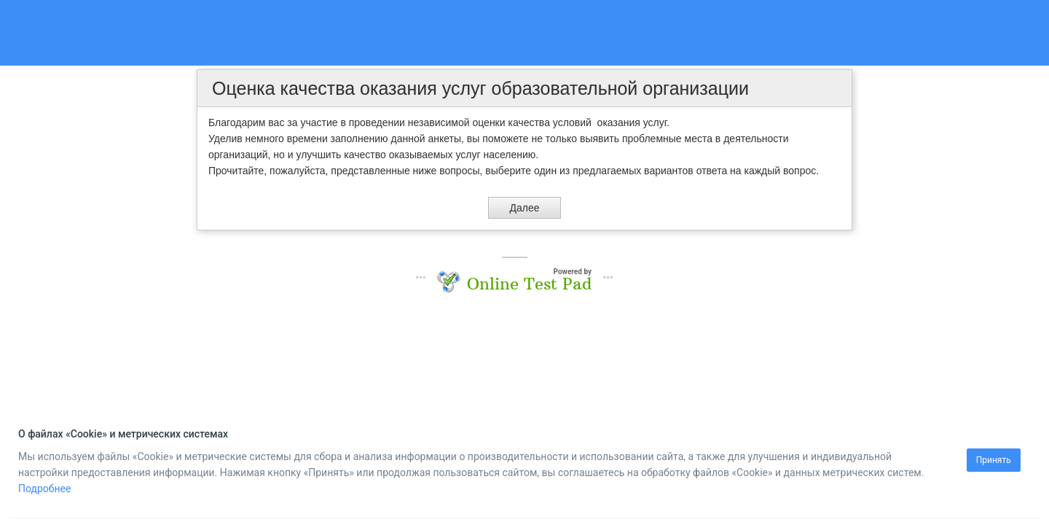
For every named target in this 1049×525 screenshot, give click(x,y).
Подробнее (44, 488)
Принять (993, 460)
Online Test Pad (529, 284)
